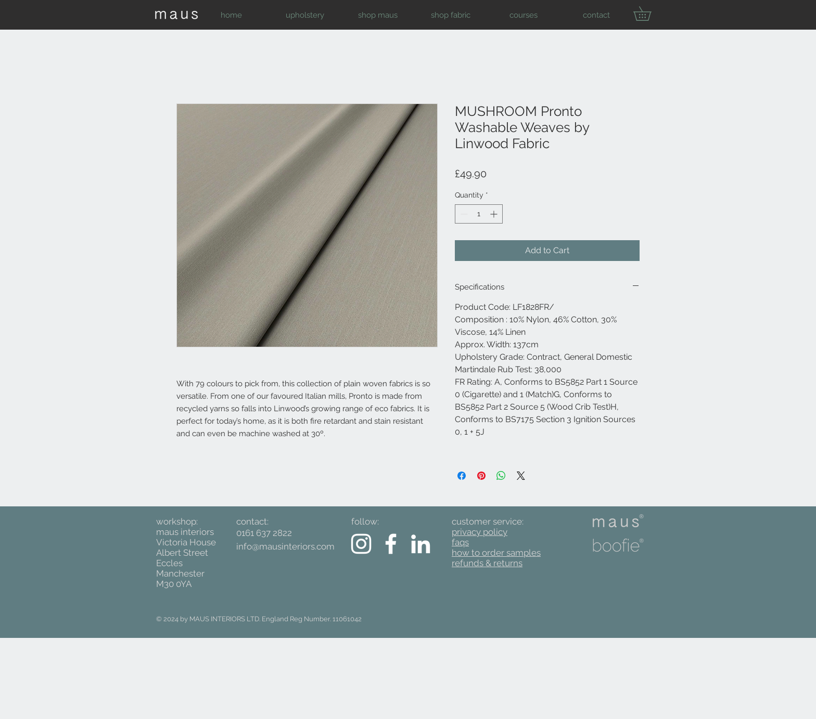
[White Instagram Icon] (361, 543)
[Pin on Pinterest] (481, 475)
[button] (304, 15)
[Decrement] (462, 214)
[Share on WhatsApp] (501, 475)
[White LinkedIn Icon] (420, 543)
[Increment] (494, 214)
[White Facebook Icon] (390, 543)
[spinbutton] (478, 214)
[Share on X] (521, 475)
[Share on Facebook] (461, 475)
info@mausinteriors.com (285, 546)
